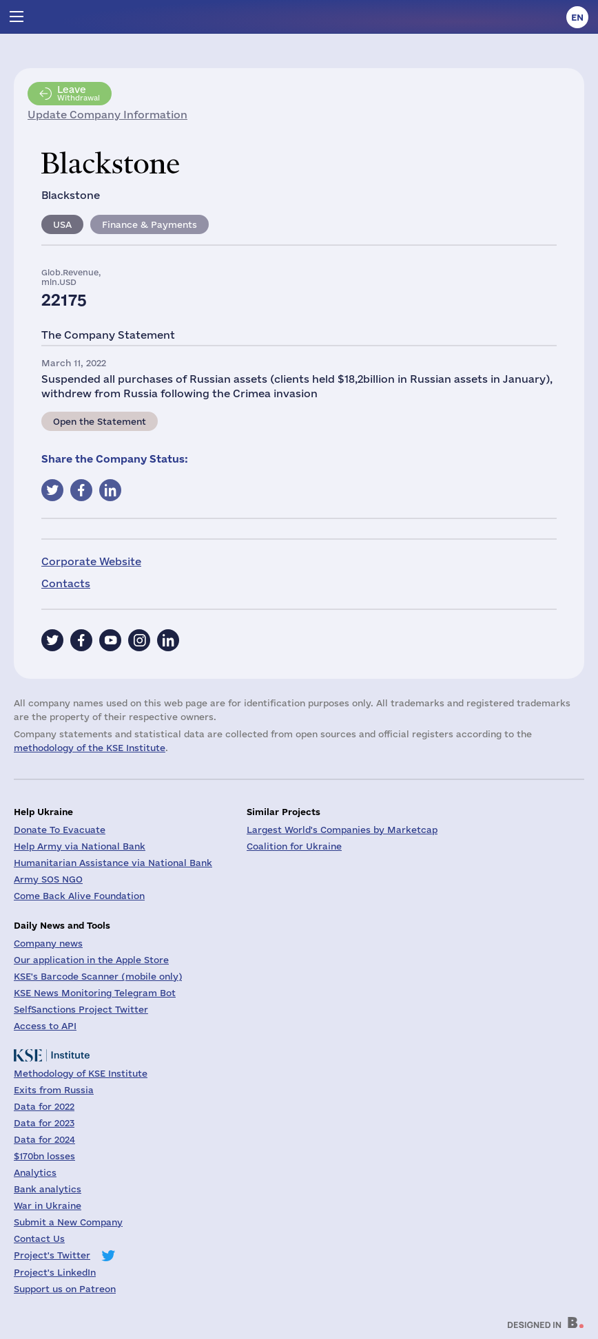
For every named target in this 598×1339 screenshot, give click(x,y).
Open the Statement (99, 421)
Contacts (65, 583)
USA (62, 224)
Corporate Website (91, 561)
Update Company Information (107, 114)
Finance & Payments (149, 224)
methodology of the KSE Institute (89, 747)
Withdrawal (78, 93)
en (577, 17)
